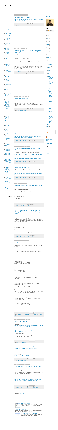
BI (5, 59)
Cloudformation (7, 64)
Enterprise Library (8, 72)
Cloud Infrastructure (7, 62)
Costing (6, 66)
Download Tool (17, 200)
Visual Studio (7, 182)
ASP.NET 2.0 (7, 38)
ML (5, 90)
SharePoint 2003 (30, 314)
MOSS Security (7, 126)
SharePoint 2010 (8, 153)
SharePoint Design (8, 166)
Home (29, 391)
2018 (48, 44)
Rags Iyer (49, 137)
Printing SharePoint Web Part (23, 243)
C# (5, 60)
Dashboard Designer (7, 68)
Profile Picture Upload (21, 98)
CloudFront (7, 65)
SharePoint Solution (7, 172)
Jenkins (6, 83)
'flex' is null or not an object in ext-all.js (21, 409)
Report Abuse (49, 143)
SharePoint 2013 (8, 162)
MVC (6, 129)
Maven (6, 88)
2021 (48, 39)
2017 (48, 45)
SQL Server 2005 (8, 178)
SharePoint (29, 162)
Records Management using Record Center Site (50, 92)
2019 (48, 42)
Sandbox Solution (8, 149)
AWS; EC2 (7, 52)
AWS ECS (7, 44)
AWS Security (7, 48)
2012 (48, 53)
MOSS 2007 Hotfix (8, 93)
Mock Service (7, 92)
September (50, 64)
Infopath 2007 (7, 80)
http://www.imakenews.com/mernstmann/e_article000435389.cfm (26, 309)
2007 (48, 124)
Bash (6, 58)
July (49, 67)
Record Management (24, 162)
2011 (48, 54)
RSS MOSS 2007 (8, 148)
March (49, 73)
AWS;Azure (7, 53)
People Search (7, 138)
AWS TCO (7, 51)
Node (6, 131)
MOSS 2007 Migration (7, 95)
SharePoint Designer (7, 168)
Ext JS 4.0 (7, 76)
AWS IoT (6, 47)
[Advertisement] (29, 38)
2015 (48, 48)
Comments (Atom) (22, 393)
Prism (6, 139)
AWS (6, 40)
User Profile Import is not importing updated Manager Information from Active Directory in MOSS (28, 211)
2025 (48, 35)
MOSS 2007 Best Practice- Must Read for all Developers (8, 103)
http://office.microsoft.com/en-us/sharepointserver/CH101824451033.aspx (27, 158)
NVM (6, 134)
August (49, 66)
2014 (48, 50)
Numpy (6, 133)
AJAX (6, 32)
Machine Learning (8, 85)
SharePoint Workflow (7, 174)
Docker (6, 70)
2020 (48, 41)
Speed (48, 153)
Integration (7, 81)
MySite (6, 130)
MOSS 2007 (19, 25)
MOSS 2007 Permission (7, 115)
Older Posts (41, 391)
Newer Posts (17, 391)
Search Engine (7, 150)
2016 (48, 47)
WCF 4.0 (6, 188)
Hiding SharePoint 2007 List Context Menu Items (29, 413)
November (50, 61)
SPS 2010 (7, 177)
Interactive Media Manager (22, 167)
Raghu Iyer (48, 16)
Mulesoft (6, 128)
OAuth (6, 135)
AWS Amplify (7, 42)
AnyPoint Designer (8, 33)
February (49, 74)
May (49, 70)
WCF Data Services (7, 190)
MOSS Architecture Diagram (23, 134)
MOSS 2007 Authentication (7, 100)
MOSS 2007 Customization (7, 106)
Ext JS (6, 75)
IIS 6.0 (6, 79)
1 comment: (23, 23)
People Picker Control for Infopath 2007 (27, 403)
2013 (48, 51)
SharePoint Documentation (7, 170)
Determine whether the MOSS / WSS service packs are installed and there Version (28, 347)
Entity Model (7, 74)
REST (6, 145)
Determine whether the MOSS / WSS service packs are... (51, 116)
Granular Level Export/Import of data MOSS (27, 366)
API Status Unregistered (7, 35)
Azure (6, 54)
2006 (48, 126)
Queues (6, 142)
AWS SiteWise (7, 49)
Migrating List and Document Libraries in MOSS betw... (51, 100)
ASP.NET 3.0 (7, 39)
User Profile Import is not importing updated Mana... (50, 105)
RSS (6, 146)
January (49, 76)
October (49, 63)
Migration (18, 205)
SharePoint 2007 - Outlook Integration (8, 157)
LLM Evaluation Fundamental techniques (22, 397)
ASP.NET (18, 236)
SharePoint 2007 (23, 73)
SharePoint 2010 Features (8, 161)
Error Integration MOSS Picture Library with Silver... (50, 82)
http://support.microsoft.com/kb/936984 (21, 355)
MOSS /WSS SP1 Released (23, 322)
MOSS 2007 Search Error (7, 117)
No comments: (24, 140)
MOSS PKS (7, 125)
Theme (6, 181)
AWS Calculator (8, 43)
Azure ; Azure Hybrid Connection (8, 56)
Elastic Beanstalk (8, 71)
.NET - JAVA (7, 29)
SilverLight (28, 73)
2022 (48, 38)
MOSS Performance (7, 124)
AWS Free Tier (7, 45)
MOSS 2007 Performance (7, 112)
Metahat (7, 5)
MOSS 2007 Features (7, 108)
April (49, 71)
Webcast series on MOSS (22, 17)
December (50, 60)
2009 (48, 57)
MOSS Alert (7, 118)
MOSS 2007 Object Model (25, 387)
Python (6, 140)
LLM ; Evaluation (8, 84)
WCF (6, 187)
